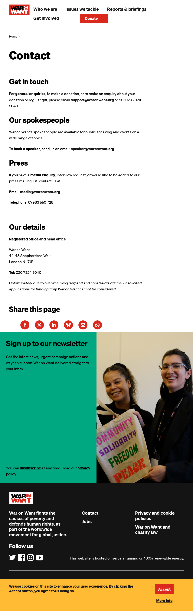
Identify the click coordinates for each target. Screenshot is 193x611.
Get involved (46, 18)
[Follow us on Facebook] (21, 557)
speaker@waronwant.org (92, 148)
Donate (91, 18)
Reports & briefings (126, 9)
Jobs (87, 521)
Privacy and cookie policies (155, 515)
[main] (96, 179)
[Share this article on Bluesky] (68, 324)
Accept (164, 589)
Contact (90, 513)
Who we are (45, 9)
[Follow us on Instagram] (30, 557)
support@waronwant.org (92, 99)
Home (13, 36)
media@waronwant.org (40, 191)
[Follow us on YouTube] (39, 557)
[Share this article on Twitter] (39, 324)
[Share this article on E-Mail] (82, 324)
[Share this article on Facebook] (24, 324)
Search (69, 18)
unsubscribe (30, 468)
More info (164, 600)
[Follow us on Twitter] (12, 557)
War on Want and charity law (153, 529)
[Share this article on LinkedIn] (53, 324)
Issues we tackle (82, 9)
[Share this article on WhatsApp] (97, 324)
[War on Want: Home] (19, 10)
